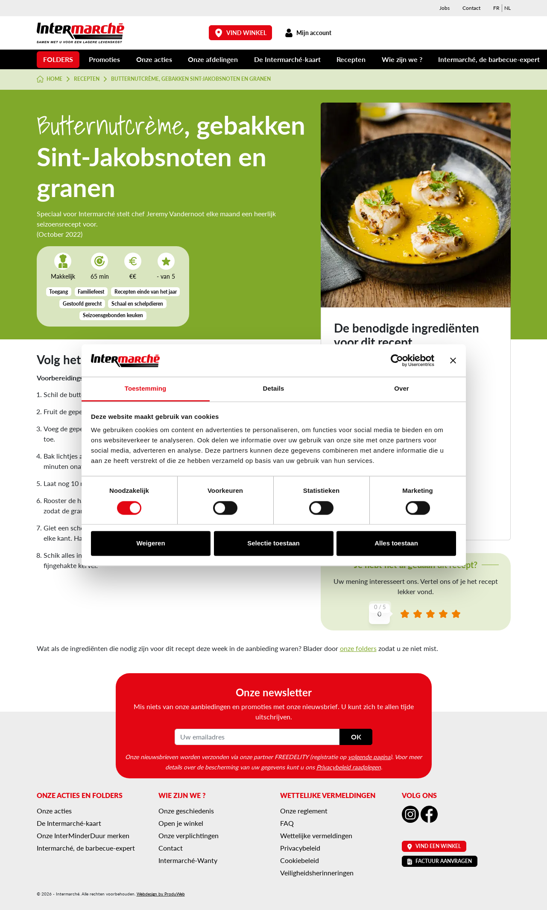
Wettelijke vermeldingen (316, 835)
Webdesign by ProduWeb (161, 894)
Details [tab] (273, 388)
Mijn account (308, 32)
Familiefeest (91, 291)
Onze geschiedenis (186, 811)
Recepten (351, 59)
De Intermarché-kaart (287, 59)
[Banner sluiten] (453, 360)
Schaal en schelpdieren (137, 303)
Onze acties (154, 59)
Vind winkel (240, 32)
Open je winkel (180, 823)
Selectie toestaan (273, 543)
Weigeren (150, 543)
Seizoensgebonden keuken (113, 315)
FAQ (287, 823)
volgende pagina (369, 756)
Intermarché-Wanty (187, 860)
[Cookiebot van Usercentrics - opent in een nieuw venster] (397, 360)
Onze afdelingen (213, 59)
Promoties (104, 59)
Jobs (444, 8)
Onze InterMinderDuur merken (83, 835)
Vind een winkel (434, 846)
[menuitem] (496, 8)
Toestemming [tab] (146, 388)
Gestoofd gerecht (82, 303)
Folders (58, 59)
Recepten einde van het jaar (145, 291)
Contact (471, 8)
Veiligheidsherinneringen (317, 873)
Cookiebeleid (299, 860)
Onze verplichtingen (188, 835)
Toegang (58, 291)
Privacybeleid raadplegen (348, 767)
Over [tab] (401, 388)
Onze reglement (304, 811)
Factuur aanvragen (439, 861)
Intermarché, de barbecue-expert (489, 59)
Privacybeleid (300, 848)
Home (50, 79)
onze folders (358, 648)
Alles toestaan (396, 543)
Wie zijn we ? (402, 59)
